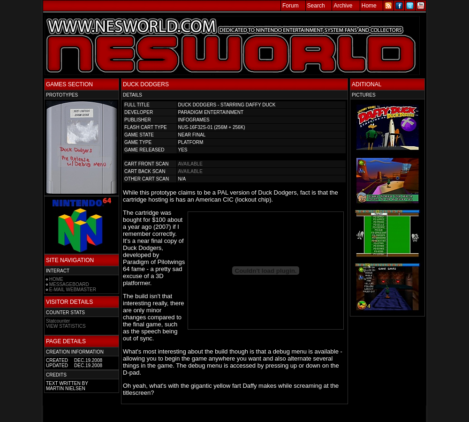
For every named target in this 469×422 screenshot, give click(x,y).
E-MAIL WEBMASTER (72, 289)
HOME (56, 279)
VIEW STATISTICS (66, 326)
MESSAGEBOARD (69, 284)
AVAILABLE (190, 163)
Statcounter (58, 321)
